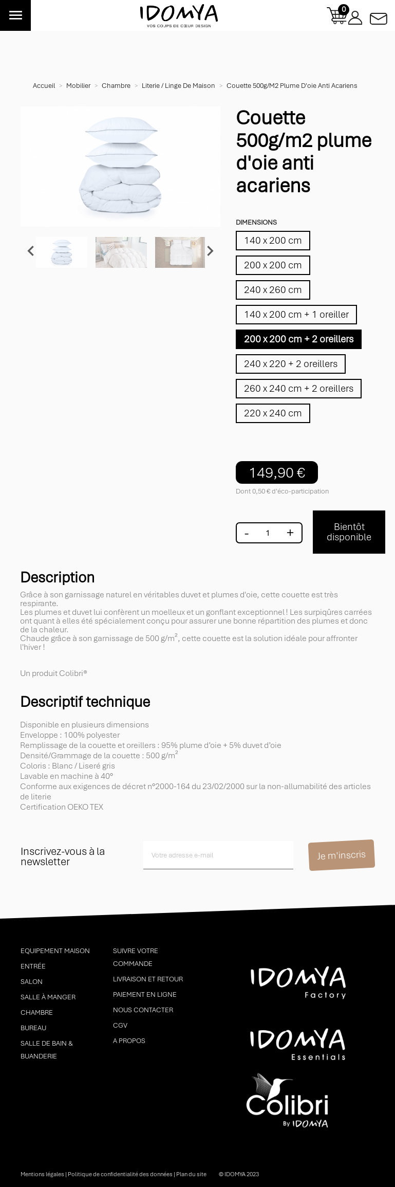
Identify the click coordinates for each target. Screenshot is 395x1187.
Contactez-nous (378, 16)
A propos (129, 1040)
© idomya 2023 (239, 1174)
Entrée (33, 966)
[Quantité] (267, 533)
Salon (32, 981)
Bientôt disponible (349, 531)
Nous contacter (143, 1010)
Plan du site (191, 1174)
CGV (120, 1025)
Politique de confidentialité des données (120, 1174)
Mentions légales (42, 1174)
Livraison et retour (148, 979)
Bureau (33, 1028)
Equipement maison (55, 950)
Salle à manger (48, 997)
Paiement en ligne (145, 994)
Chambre (37, 1012)
